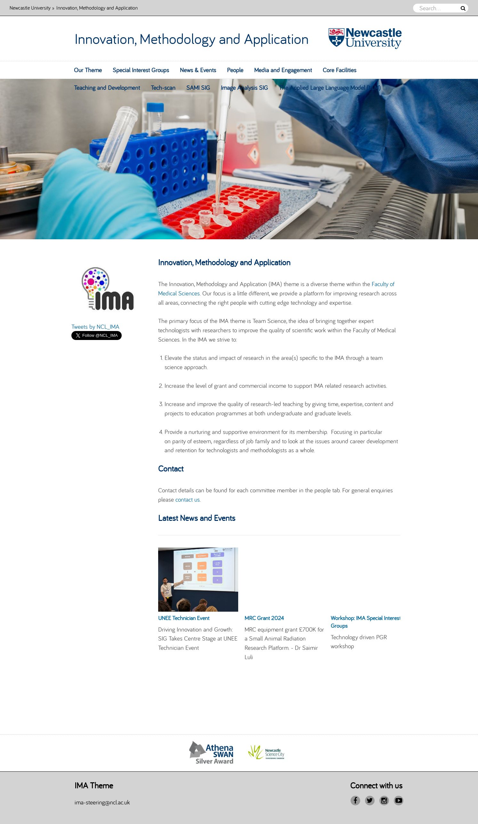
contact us (187, 499)
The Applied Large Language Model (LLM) (330, 87)
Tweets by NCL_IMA (95, 326)
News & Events (198, 70)
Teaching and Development (107, 87)
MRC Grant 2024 (264, 618)
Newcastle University (30, 7)
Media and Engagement (283, 70)
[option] (239, 159)
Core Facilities (339, 70)
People (235, 70)
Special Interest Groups (141, 70)
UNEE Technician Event (183, 618)
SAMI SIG (198, 87)
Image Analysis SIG (244, 87)
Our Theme (88, 70)
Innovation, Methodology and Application (192, 38)
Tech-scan (163, 87)
